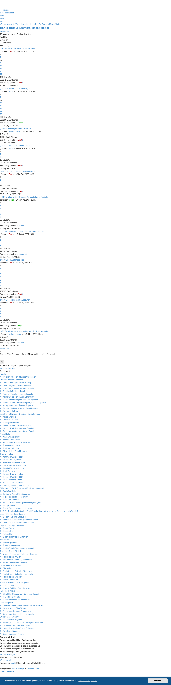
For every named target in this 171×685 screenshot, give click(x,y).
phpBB (13, 663)
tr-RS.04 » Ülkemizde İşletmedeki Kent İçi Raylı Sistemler (24, 331)
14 (1, 66)
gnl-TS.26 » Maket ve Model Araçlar (15, 88)
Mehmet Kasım (15, 334)
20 (1, 114)
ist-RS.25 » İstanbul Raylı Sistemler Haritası (18, 171)
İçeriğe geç (4, 10)
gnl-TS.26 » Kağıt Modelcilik (12, 260)
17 (1, 74)
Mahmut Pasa (14, 131)
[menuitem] (2, 16)
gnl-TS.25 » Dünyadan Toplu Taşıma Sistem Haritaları (22, 231)
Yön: (48, 354)
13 (1, 63)
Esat (10, 51)
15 (1, 68)
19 (1, 111)
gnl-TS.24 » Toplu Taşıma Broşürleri (15, 300)
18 (1, 108)
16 (1, 71)
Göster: (10, 354)
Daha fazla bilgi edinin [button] (87, 681)
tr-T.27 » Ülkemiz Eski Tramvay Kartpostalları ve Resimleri (24, 197)
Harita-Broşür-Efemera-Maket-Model (24, 27)
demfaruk (22, 254)
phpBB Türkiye (18, 669)
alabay (21, 226)
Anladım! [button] (157, 681)
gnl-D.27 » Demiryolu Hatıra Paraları (15, 128)
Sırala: (31, 354)
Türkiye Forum (33, 669)
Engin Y (21, 326)
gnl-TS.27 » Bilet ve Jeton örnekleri (15, 146)
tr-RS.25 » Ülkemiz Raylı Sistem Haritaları (17, 48)
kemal (20, 123)
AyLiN (10, 91)
